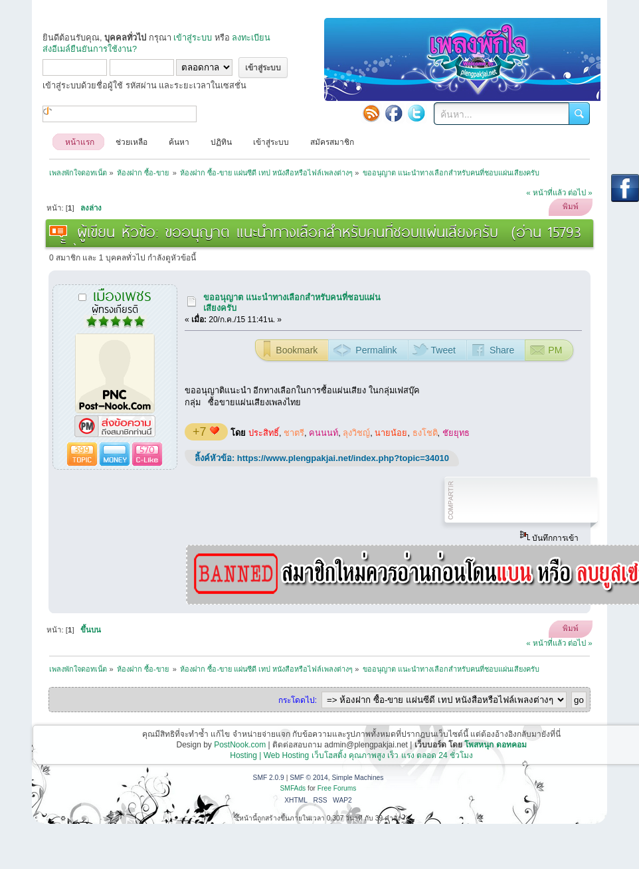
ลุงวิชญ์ (356, 433)
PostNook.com (240, 744)
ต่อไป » (580, 193)
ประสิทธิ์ (263, 433)
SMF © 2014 (309, 777)
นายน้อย (391, 433)
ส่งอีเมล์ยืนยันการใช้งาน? (90, 49)
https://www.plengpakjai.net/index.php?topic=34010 (343, 458)
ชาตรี (294, 433)
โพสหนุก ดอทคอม (495, 744)
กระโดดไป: (297, 700)
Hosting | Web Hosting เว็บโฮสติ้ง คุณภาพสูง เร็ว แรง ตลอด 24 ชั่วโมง (351, 755)
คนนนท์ (323, 433)
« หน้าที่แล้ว (546, 193)
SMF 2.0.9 (268, 777)
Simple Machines (357, 777)
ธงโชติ (425, 433)
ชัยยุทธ (456, 433)
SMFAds (293, 788)
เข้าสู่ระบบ (192, 38)
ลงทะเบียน (251, 38)
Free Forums (337, 788)
